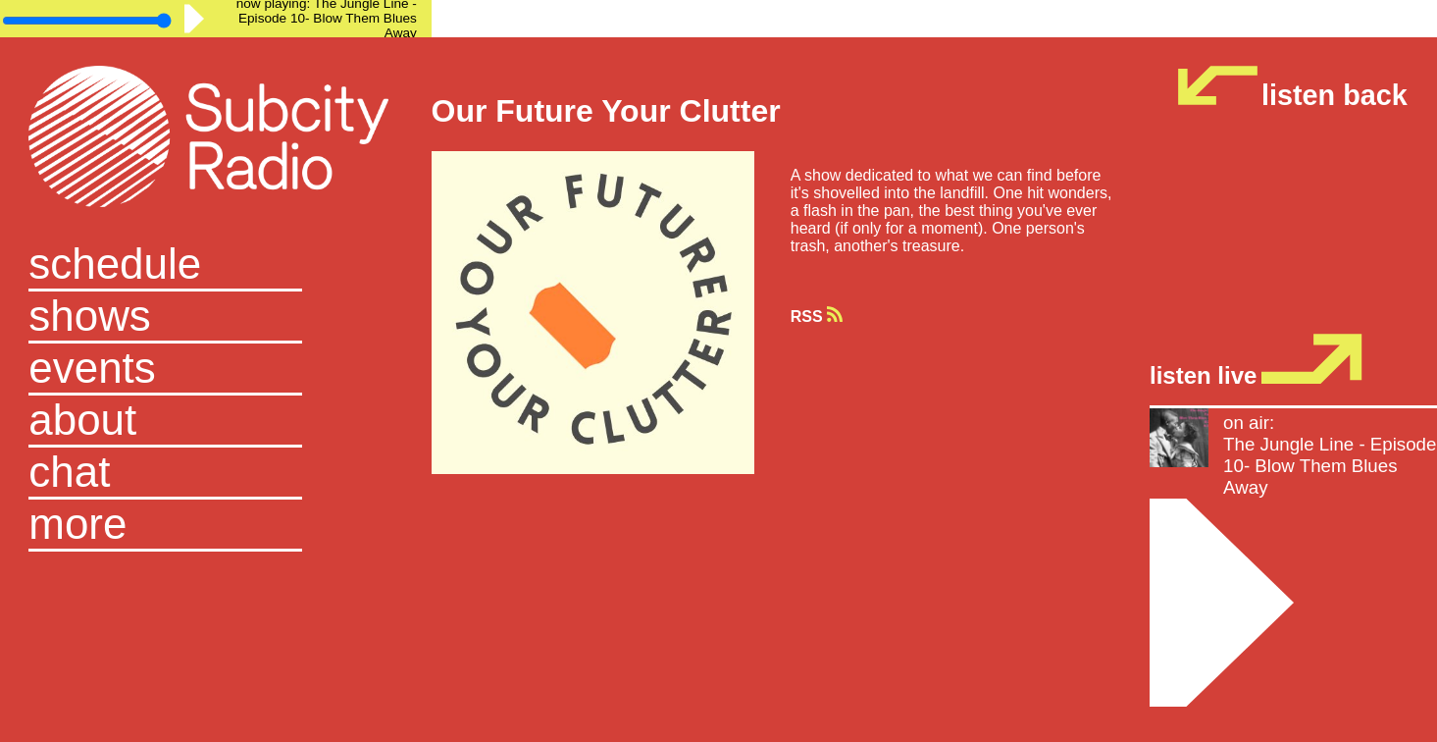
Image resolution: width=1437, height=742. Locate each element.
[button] (215, 526)
